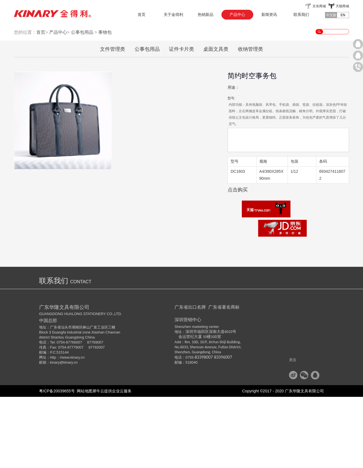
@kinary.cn (69, 433)
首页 (141, 14)
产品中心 (58, 103)
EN (343, 15)
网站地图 (84, 462)
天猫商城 (342, 6)
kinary (55, 433)
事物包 (105, 103)
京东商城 (319, 6)
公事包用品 (82, 103)
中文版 (331, 15)
